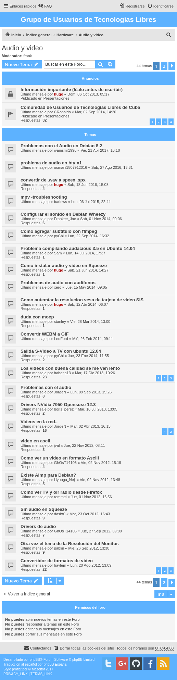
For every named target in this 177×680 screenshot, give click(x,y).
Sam (58, 253)
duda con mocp (37, 316)
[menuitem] (45, 6)
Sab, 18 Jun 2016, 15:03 (88, 184)
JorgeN (60, 392)
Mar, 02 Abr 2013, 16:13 (91, 426)
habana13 (62, 373)
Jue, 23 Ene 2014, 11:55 (88, 356)
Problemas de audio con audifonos (58, 282)
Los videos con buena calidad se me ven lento (70, 368)
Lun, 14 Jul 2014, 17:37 (85, 253)
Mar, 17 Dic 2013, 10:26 (95, 373)
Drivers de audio (38, 526)
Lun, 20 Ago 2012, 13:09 (91, 565)
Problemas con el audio (46, 387)
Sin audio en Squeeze (44, 509)
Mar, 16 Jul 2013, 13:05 (97, 409)
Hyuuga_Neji (65, 480)
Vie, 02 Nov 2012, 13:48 (100, 480)
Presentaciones (56, 98)
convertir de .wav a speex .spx (53, 179)
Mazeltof (38, 669)
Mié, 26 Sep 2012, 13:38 (88, 548)
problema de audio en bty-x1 (51, 162)
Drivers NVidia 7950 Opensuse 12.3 (58, 404)
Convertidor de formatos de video (57, 560)
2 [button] (164, 66)
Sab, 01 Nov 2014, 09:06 (101, 219)
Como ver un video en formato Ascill (60, 458)
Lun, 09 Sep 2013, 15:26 (91, 392)
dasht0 (59, 514)
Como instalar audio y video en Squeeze (64, 265)
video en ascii (35, 440)
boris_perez (64, 409)
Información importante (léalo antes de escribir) (72, 89)
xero (57, 287)
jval (57, 445)
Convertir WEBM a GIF (45, 334)
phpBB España (54, 664)
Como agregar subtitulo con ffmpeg (59, 231)
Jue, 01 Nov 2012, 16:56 (91, 497)
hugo (58, 94)
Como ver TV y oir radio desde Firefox (61, 492)
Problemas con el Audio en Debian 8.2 (61, 145)
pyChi (59, 236)
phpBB (35, 660)
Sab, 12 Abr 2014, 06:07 (87, 304)
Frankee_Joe (65, 219)
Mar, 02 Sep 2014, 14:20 (95, 112)
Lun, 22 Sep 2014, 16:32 (88, 236)
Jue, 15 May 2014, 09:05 (86, 287)
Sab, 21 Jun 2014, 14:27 (88, 270)
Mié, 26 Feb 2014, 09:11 (92, 339)
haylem (60, 565)
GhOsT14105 (65, 463)
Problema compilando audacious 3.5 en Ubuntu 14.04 (78, 248)
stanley (60, 321)
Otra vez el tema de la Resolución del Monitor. (70, 543)
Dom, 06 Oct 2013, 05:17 (88, 94)
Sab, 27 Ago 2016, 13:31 (112, 167)
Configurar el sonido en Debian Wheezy (63, 214)
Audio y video (22, 48)
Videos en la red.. (39, 421)
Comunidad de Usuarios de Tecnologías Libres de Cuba (80, 107)
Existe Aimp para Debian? (48, 475)
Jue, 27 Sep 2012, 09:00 (101, 531)
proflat (17, 669)
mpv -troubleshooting (44, 197)
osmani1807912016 (70, 167)
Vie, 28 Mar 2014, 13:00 (90, 321)
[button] (171, 66)
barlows (60, 202)
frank (28, 56)
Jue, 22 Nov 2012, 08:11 (84, 445)
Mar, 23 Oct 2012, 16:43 (89, 514)
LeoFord (61, 339)
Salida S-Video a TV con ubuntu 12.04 (61, 351)
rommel (60, 497)
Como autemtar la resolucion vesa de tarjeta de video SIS (82, 299)
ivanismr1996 (65, 150)
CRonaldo (62, 112)
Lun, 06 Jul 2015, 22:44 (91, 202)
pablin (59, 548)
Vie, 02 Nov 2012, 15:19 (101, 463)
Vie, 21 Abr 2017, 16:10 (100, 150)
